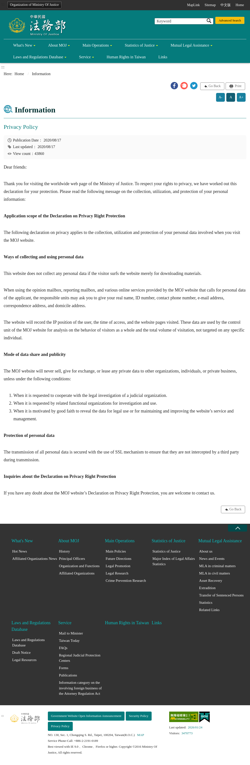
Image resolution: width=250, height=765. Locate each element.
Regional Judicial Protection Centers (79, 658)
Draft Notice (21, 652)
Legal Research (117, 573)
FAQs (63, 648)
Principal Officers (72, 559)
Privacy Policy (60, 726)
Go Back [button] (214, 86)
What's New (22, 45)
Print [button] (237, 86)
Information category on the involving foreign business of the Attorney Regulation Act (80, 688)
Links (162, 57)
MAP (140, 735)
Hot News (19, 551)
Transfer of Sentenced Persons (221, 595)
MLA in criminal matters (217, 566)
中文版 (225, 5)
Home (240, 5)
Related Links (209, 610)
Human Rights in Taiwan (126, 57)
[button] (174, 85)
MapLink (193, 5)
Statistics (205, 602)
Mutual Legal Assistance (190, 45)
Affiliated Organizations (76, 573)
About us (206, 551)
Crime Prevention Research (126, 581)
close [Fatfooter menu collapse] (237, 528)
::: (2, 4)
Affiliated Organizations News (34, 559)
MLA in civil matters (214, 573)
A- (220, 97)
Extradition (207, 588)
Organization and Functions (79, 566)
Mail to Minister (71, 633)
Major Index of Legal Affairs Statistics (173, 561)
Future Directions (118, 559)
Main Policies (116, 551)
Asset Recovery (210, 581)
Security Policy (138, 716)
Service (85, 57)
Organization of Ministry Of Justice (34, 5)
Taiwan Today (69, 641)
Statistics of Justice (140, 45)
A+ (241, 97)
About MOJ (57, 45)
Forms (63, 668)
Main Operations (96, 45)
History (64, 551)
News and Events (212, 559)
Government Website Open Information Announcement (86, 716)
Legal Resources (24, 660)
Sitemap (210, 5)
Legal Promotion (118, 566)
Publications (68, 675)
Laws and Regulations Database (38, 57)
